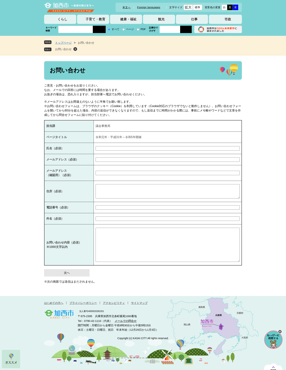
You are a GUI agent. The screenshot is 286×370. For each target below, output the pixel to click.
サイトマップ (139, 302)
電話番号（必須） (58, 207)
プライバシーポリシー (83, 302)
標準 (197, 7)
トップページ (63, 42)
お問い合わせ (63, 49)
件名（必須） (55, 218)
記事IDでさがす (153, 29)
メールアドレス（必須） (62, 159)
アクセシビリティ (114, 302)
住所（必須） (55, 191)
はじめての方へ (53, 302)
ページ (130, 29)
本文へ (126, 7)
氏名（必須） (55, 148)
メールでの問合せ (126, 320)
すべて (115, 29)
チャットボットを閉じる (280, 332)
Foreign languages (148, 7)
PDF (143, 29)
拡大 (188, 7)
